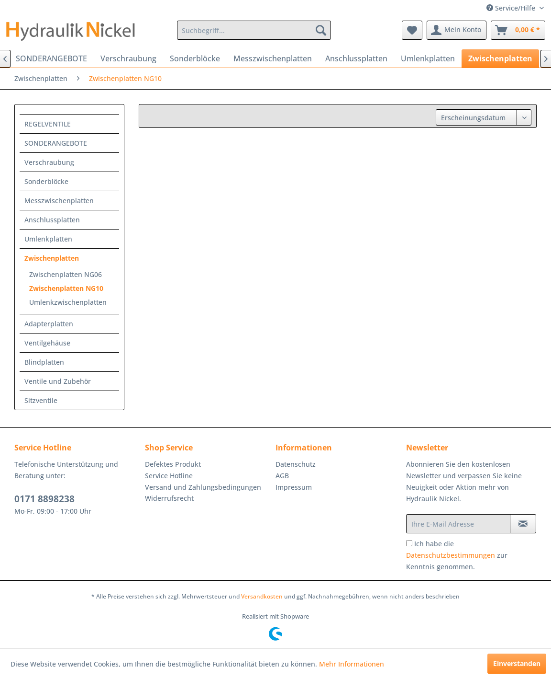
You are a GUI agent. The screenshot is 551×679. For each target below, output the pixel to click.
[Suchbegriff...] (254, 30)
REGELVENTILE (47, 123)
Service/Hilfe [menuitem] (511, 7)
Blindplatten (44, 362)
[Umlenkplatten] (428, 58)
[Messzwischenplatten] (273, 58)
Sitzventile (40, 400)
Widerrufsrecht (169, 498)
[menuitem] (254, 30)
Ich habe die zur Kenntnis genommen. (456, 555)
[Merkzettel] (412, 30)
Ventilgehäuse (47, 342)
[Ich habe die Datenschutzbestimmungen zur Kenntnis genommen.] (409, 543)
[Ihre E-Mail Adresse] (458, 523)
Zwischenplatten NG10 (66, 288)
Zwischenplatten (51, 258)
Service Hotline (169, 475)
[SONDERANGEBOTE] (51, 58)
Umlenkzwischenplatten (68, 302)
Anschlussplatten (52, 219)
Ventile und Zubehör (57, 381)
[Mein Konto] (456, 30)
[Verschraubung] (128, 58)
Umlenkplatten (48, 238)
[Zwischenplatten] (500, 58)
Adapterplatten (48, 323)
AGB (282, 475)
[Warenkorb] (518, 30)
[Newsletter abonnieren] (523, 523)
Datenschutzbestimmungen (450, 555)
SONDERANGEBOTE (55, 143)
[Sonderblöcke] (195, 58)
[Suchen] (321, 30)
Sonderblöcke (46, 181)
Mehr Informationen (351, 663)
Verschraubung (49, 162)
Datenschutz (296, 464)
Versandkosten (262, 596)
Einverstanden (516, 663)
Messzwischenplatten (59, 200)
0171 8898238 (44, 499)
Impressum (294, 487)
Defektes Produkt (173, 464)
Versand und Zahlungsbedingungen (203, 487)
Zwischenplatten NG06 (65, 274)
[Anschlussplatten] (356, 58)
